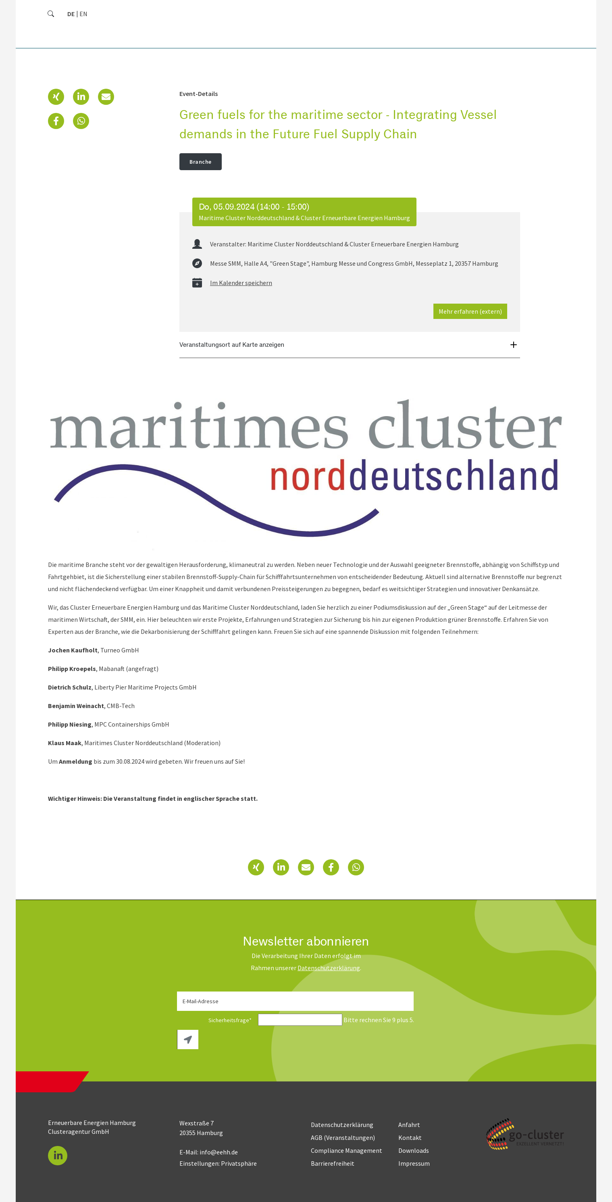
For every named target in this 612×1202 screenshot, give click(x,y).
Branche (200, 161)
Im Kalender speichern (241, 283)
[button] (56, 97)
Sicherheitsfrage (217, 1020)
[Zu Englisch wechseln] (83, 14)
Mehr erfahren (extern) (470, 311)
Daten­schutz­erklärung (329, 968)
